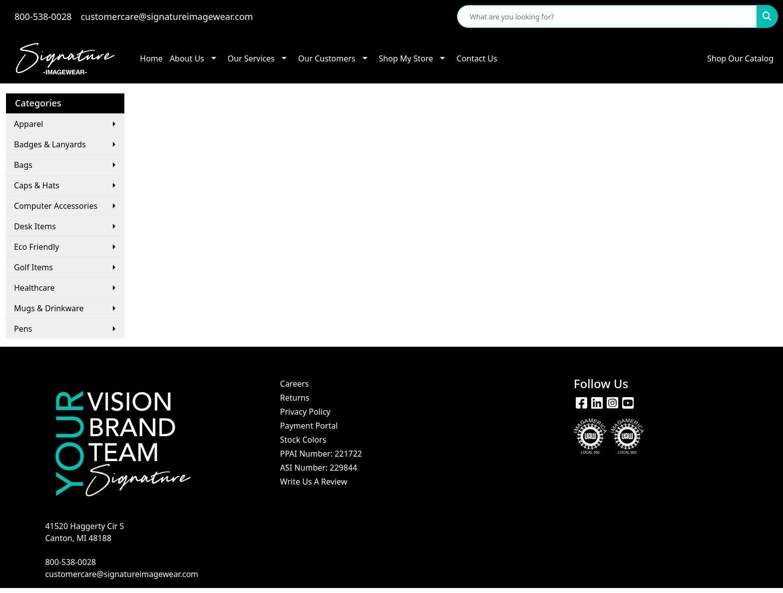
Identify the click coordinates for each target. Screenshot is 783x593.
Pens (23, 328)
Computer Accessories (55, 205)
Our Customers (327, 58)
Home (151, 58)
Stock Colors (303, 439)
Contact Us (476, 58)
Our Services (251, 58)
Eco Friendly (36, 246)
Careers (294, 383)
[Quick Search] (607, 16)
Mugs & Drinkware (49, 308)
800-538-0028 (43, 16)
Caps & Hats (36, 185)
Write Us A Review (314, 481)
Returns (295, 397)
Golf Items (33, 267)
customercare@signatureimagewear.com (167, 16)
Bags (23, 164)
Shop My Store (406, 58)
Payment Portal (309, 425)
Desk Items (35, 226)
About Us (187, 58)
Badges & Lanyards (50, 144)
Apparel (28, 123)
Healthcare (34, 287)
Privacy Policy (305, 411)
